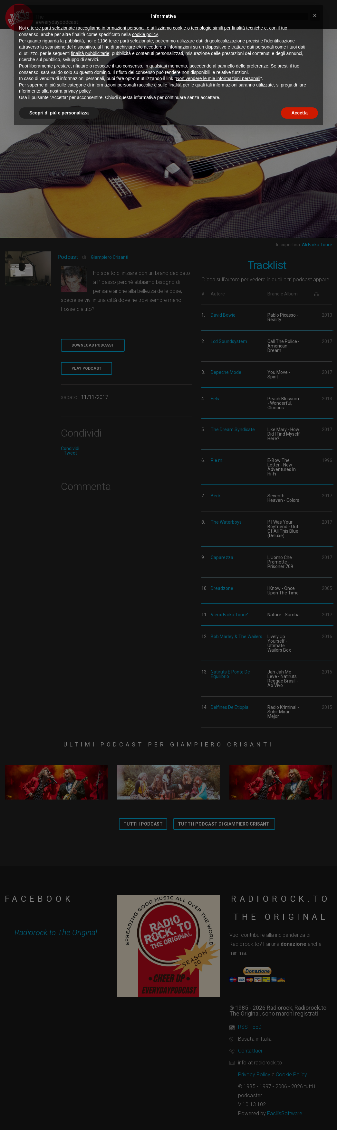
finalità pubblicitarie (90, 53)
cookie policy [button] (145, 34)
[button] (315, 15)
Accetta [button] (299, 112)
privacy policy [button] (77, 91)
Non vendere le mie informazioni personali (218, 78)
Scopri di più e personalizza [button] (59, 112)
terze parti (119, 40)
